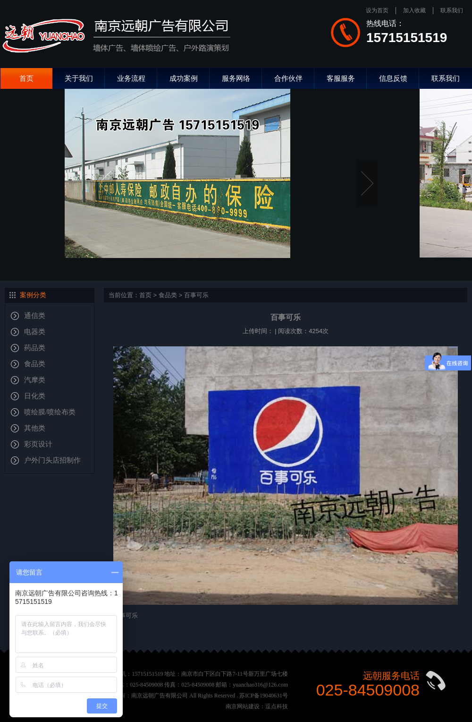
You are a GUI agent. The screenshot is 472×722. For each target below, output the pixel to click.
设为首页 (377, 10)
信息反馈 (393, 78)
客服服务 (341, 78)
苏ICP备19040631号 (263, 695)
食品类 (168, 295)
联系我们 (451, 10)
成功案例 (183, 78)
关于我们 (79, 78)
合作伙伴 (288, 78)
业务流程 (131, 78)
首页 (26, 78)
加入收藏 (414, 10)
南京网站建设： (245, 706)
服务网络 (236, 78)
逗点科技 (276, 706)
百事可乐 (196, 295)
